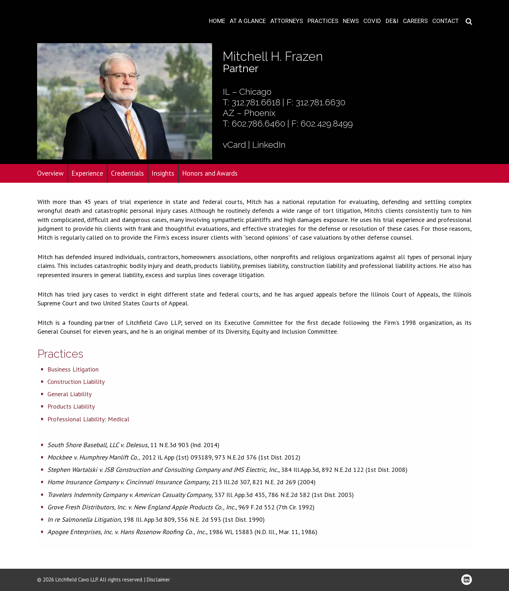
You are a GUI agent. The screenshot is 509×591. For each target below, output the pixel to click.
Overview (50, 173)
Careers (415, 21)
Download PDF (499, 27)
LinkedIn (269, 144)
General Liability (69, 394)
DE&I (392, 21)
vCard (234, 144)
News (351, 21)
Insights (163, 173)
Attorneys (286, 21)
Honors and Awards (210, 173)
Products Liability (71, 406)
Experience (87, 173)
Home (217, 21)
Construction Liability (76, 382)
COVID (372, 21)
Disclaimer (158, 579)
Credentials (127, 173)
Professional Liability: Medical (88, 419)
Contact (445, 21)
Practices (323, 21)
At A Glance (248, 21)
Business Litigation (73, 369)
